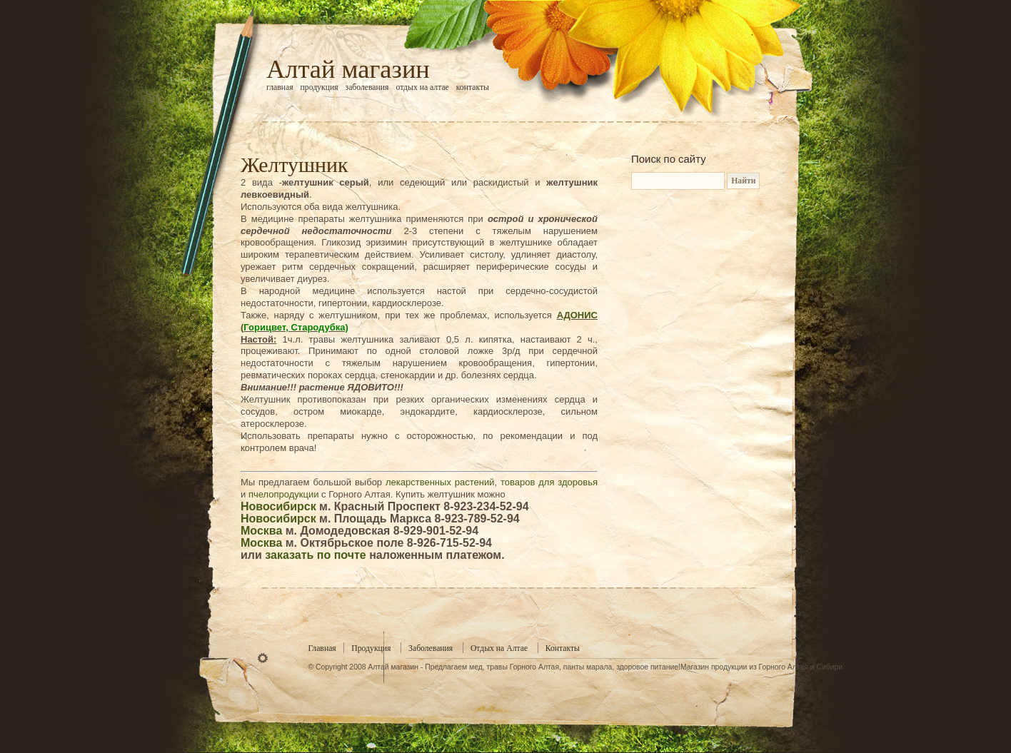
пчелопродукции (283, 494)
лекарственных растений (440, 482)
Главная (279, 87)
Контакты (472, 87)
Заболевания (367, 87)
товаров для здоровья (549, 482)
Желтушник (294, 164)
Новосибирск (278, 506)
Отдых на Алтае (422, 87)
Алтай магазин (348, 69)
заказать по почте (315, 555)
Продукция (319, 87)
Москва (261, 531)
